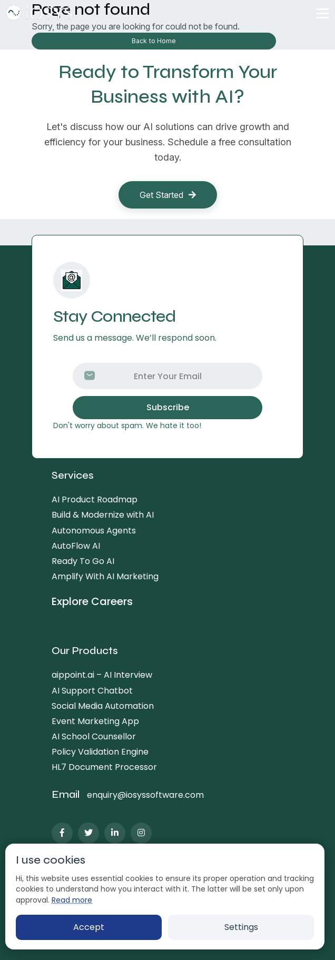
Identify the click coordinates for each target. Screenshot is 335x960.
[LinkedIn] (114, 833)
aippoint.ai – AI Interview (102, 675)
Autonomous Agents (94, 530)
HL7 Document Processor (104, 767)
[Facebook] (62, 833)
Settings (241, 927)
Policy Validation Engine (100, 752)
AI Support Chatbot (92, 691)
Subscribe (167, 407)
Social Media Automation (103, 706)
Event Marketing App (95, 721)
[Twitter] (88, 833)
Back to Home (154, 41)
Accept (88, 927)
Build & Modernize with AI (103, 515)
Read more (72, 900)
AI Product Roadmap (94, 499)
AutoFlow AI (76, 546)
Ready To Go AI (83, 561)
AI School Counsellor (94, 736)
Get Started (168, 195)
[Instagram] (141, 833)
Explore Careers (92, 602)
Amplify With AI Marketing (105, 576)
